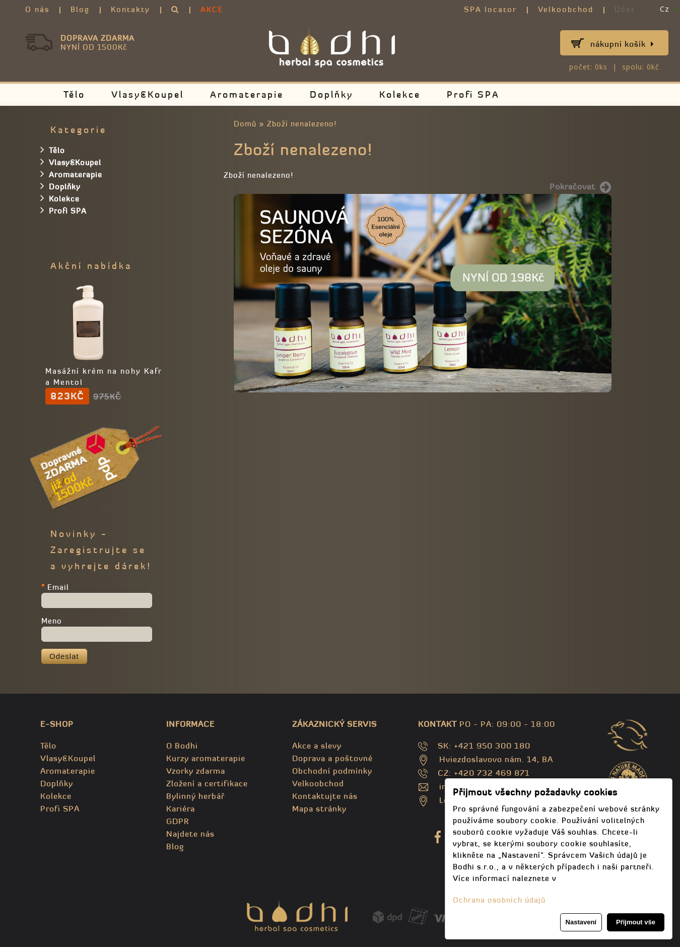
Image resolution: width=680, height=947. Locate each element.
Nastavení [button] (581, 922)
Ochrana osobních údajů (499, 900)
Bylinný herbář (195, 796)
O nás (37, 9)
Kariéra (180, 808)
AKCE (212, 9)
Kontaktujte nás (325, 796)
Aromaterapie (247, 94)
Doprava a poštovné (332, 758)
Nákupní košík (622, 44)
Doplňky (331, 94)
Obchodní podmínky (332, 771)
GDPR (177, 821)
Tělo (74, 94)
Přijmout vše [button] (635, 922)
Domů (245, 123)
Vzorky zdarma (195, 771)
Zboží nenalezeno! (301, 123)
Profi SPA (473, 94)
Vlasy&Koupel (147, 94)
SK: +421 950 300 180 (484, 745)
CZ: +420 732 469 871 (484, 773)
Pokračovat (580, 187)
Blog (80, 9)
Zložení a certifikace (207, 783)
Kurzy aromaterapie (205, 758)
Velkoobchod (565, 9)
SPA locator (490, 9)
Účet (625, 9)
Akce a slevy (317, 745)
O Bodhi (182, 745)
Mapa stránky (319, 808)
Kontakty (130, 9)
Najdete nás (190, 834)
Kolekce (400, 94)
